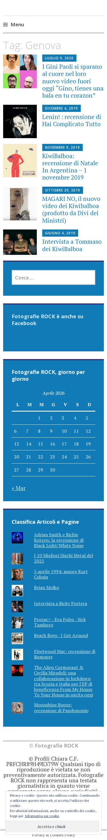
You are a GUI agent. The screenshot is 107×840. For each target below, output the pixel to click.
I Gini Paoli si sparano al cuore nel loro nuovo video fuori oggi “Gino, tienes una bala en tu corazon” (73, 81)
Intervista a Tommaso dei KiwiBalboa (72, 245)
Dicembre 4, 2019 (61, 108)
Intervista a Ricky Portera (60, 603)
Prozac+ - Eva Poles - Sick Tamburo (60, 622)
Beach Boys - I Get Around (61, 635)
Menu (17, 24)
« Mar (19, 487)
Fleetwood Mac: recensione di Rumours (64, 654)
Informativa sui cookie (42, 816)
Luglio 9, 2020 (59, 58)
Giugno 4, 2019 (60, 233)
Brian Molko (46, 587)
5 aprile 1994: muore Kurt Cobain (61, 574)
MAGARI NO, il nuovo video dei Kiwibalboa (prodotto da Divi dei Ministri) (71, 209)
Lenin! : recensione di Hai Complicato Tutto (71, 120)
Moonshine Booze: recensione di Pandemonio (61, 707)
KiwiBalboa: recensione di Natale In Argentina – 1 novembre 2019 (70, 167)
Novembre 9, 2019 (62, 147)
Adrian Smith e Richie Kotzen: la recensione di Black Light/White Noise (59, 540)
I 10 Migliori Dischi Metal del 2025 (63, 558)
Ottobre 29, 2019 (62, 190)
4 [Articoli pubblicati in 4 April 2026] (75, 418)
